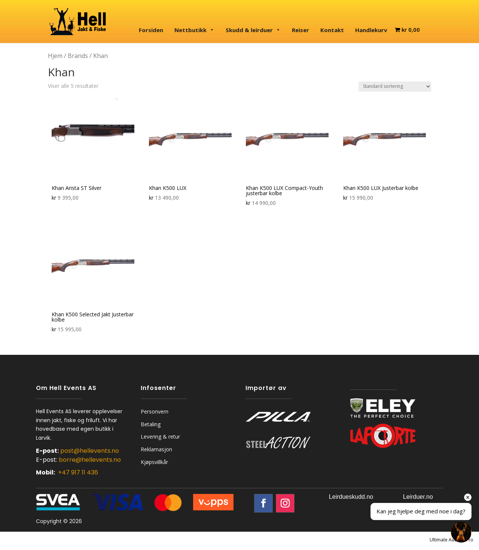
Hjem (55, 56)
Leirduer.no (418, 497)
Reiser (300, 30)
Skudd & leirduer (253, 30)
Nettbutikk (194, 30)
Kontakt (332, 30)
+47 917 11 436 (78, 472)
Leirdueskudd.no (351, 497)
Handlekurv (371, 30)
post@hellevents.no (89, 450)
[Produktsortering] (395, 87)
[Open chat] (461, 532)
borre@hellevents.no (90, 459)
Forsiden (151, 30)
